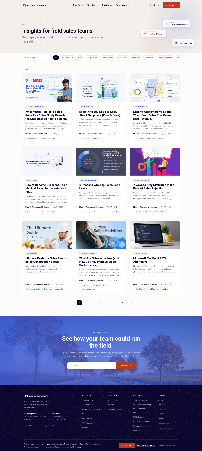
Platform (79, 5)
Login (154, 5)
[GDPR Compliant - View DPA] (51, 426)
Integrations (87, 418)
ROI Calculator (139, 417)
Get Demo (171, 5)
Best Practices (68, 57)
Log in (160, 418)
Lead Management (165, 57)
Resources (122, 5)
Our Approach (88, 423)
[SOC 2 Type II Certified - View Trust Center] (32, 426)
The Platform (87, 400)
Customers (107, 5)
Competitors (92, 57)
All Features (87, 405)
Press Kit (136, 430)
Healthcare (135, 57)
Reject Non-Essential (167, 445)
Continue (125, 365)
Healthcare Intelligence (92, 409)
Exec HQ (85, 414)
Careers (161, 405)
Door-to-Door (107, 57)
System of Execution (141, 426)
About (160, 400)
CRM (80, 57)
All (56, 57)
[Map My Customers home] (34, 5)
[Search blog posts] (36, 57)
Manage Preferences (146, 445)
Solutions (93, 5)
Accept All (127, 445)
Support (161, 414)
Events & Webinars (140, 400)
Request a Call (167, 429)
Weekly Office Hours (141, 421)
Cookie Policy (75, 447)
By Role (110, 405)
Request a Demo (165, 423)
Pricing (85, 427)
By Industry (112, 400)
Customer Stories (114, 409)
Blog (134, 412)
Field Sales (122, 57)
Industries (149, 57)
